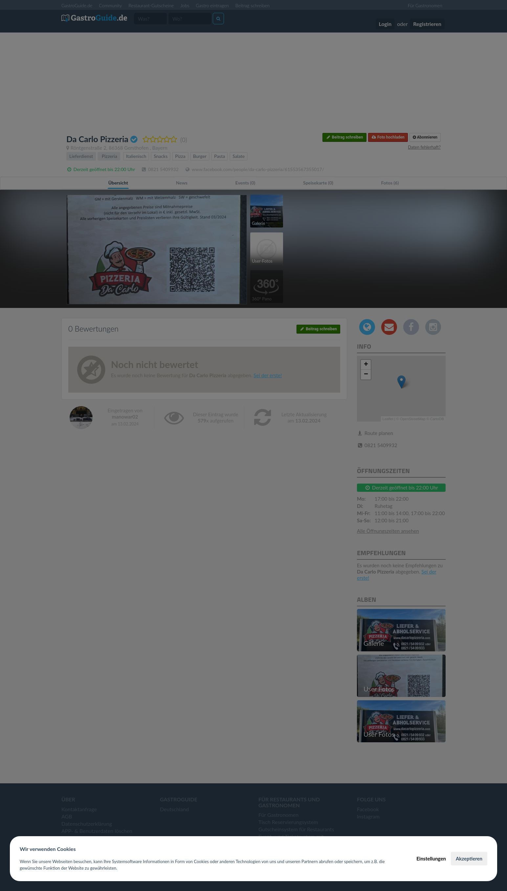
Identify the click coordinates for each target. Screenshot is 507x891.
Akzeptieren (469, 858)
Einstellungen (431, 858)
